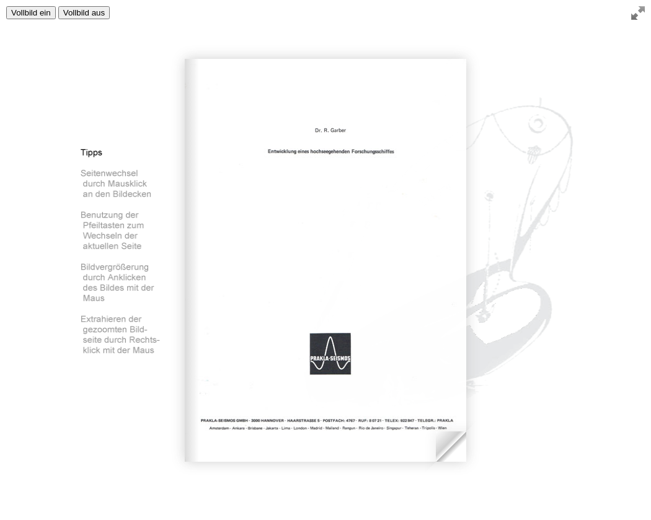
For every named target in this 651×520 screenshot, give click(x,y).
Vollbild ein (31, 12)
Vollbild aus (84, 12)
